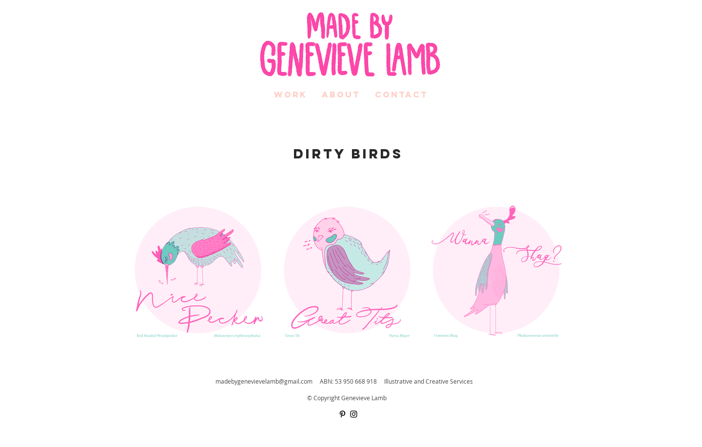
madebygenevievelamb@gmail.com (263, 381)
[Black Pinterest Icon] (342, 414)
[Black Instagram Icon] (353, 414)
